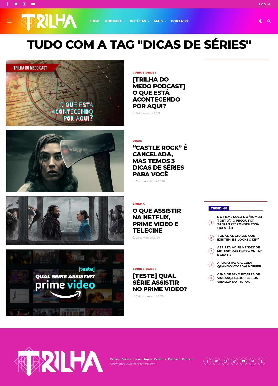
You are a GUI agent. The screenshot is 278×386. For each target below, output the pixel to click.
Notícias (138, 21)
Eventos (160, 359)
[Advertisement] (236, 127)
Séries (126, 359)
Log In (264, 4)
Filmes (115, 359)
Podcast (113, 21)
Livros (137, 359)
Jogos (148, 359)
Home (95, 21)
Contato (179, 21)
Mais (158, 21)
